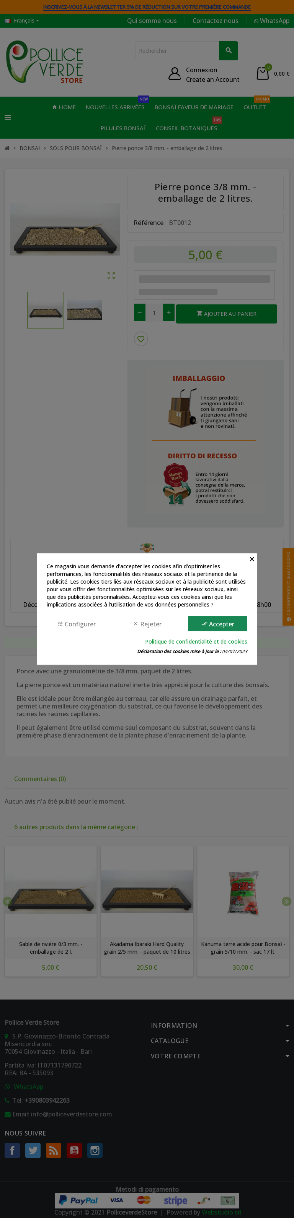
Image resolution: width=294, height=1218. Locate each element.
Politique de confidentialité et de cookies (196, 641)
